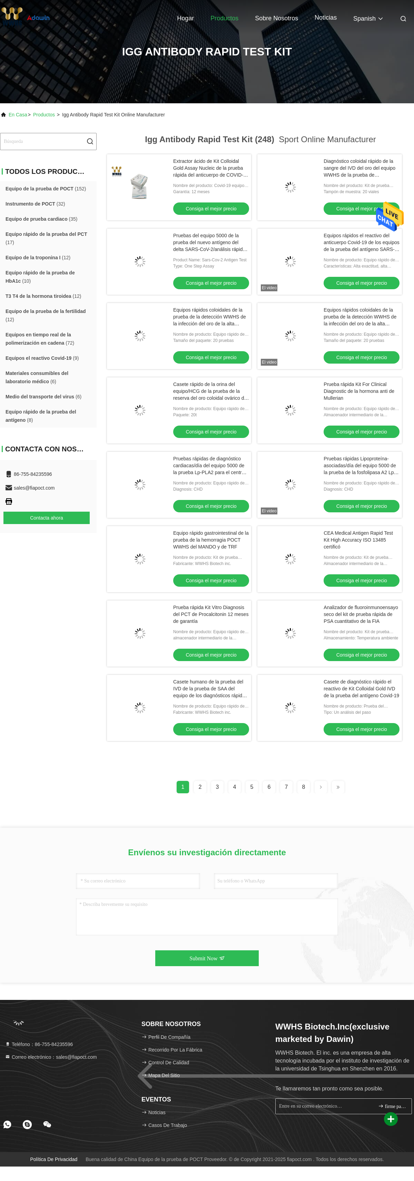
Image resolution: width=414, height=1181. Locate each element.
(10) (40, 277)
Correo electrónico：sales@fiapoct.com (51, 1057)
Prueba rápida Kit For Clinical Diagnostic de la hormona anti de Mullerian (359, 391)
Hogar (185, 18)
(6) (37, 377)
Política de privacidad (53, 1159)
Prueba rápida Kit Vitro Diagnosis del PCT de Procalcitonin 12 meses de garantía (210, 614)
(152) (46, 188)
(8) (41, 416)
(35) (42, 219)
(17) (46, 238)
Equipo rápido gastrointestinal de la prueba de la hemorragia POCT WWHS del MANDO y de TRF (211, 540)
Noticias (326, 17)
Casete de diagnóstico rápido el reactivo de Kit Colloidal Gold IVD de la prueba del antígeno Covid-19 (361, 688)
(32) (35, 204)
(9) (42, 358)
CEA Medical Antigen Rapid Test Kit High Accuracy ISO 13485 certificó (358, 540)
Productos (224, 18)
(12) (38, 257)
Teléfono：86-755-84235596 (39, 1044)
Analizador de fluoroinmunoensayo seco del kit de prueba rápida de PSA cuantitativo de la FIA (361, 614)
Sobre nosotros (276, 18)
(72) (40, 339)
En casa (18, 114)
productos (44, 114)
